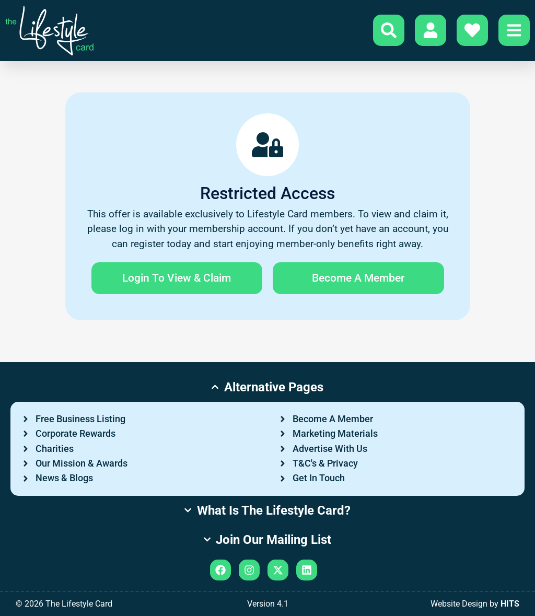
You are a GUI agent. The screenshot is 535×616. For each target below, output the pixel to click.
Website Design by (475, 604)
